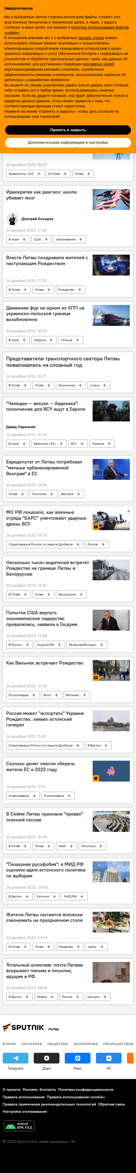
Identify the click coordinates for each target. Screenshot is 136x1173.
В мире (14, 239)
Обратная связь (111, 1104)
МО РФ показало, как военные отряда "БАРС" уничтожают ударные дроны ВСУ (46, 518)
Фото (47, 695)
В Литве (54, 174)
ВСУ (74, 444)
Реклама (30, 1089)
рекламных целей (98, 64)
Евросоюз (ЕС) (45, 444)
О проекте (12, 1089)
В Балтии (94, 745)
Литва (79, 174)
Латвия (42, 997)
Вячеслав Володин (82, 645)
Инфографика (19, 796)
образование (65, 239)
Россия (93, 544)
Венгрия (67, 494)
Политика (39, 494)
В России (15, 645)
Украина (40, 340)
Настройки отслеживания (25, 1111)
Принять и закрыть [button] (68, 130)
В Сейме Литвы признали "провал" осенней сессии (44, 817)
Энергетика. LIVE (21, 174)
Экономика (66, 385)
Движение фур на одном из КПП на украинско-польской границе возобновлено (45, 313)
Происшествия (118, 1043)
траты (92, 947)
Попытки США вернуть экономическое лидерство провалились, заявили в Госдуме (42, 618)
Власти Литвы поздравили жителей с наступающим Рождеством (47, 260)
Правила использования (24, 1097)
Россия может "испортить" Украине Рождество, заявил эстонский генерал (45, 719)
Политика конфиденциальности (85, 1089)
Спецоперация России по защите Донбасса (41, 544)
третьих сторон (91, 38)
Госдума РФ (45, 645)
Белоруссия (67, 594)
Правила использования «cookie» (76, 1097)
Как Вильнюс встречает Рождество (44, 663)
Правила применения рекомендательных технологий (49, 1104)
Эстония (43, 896)
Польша (66, 340)
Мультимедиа (18, 695)
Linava (94, 385)
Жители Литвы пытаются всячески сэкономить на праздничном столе (44, 917)
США (37, 239)
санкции (93, 997)
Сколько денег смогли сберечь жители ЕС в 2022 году (40, 766)
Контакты (48, 1089)
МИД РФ (70, 896)
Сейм (62, 846)
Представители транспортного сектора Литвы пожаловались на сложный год (63, 361)
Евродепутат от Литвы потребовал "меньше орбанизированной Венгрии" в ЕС (44, 467)
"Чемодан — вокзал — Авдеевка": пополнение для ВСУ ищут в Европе (45, 406)
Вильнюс (72, 695)
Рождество (66, 290)
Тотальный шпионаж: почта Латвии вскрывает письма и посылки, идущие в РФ (44, 970)
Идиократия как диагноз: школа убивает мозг (41, 195)
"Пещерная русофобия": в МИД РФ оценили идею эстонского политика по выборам (45, 870)
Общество (65, 947)
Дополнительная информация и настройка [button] (68, 142)
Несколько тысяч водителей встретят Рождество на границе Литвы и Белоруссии (47, 568)
